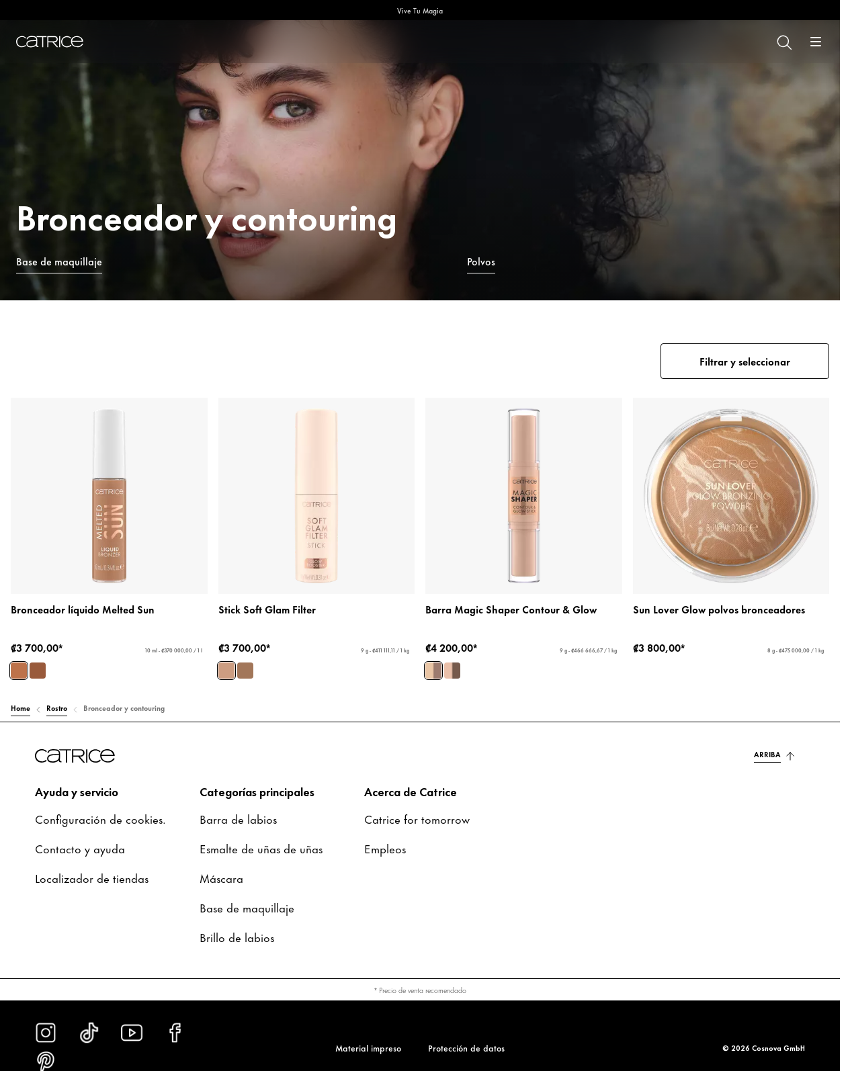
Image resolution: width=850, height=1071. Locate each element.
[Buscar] (783, 42)
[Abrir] (816, 42)
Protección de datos (466, 1047)
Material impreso (368, 1047)
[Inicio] (49, 42)
